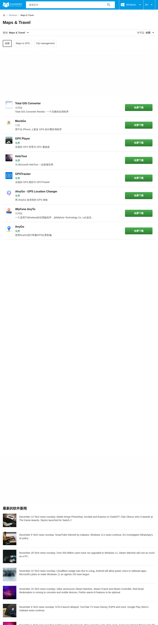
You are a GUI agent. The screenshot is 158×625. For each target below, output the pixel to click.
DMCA (77, 550)
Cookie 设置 (93, 550)
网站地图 (39, 543)
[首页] (4, 15)
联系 (16, 543)
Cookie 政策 (28, 550)
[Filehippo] (12, 5)
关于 (5, 543)
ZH (149, 5)
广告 (26, 543)
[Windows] (13, 15)
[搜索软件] (108, 4)
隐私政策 (46, 550)
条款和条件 (10, 550)
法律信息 (62, 550)
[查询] (70, 4)
